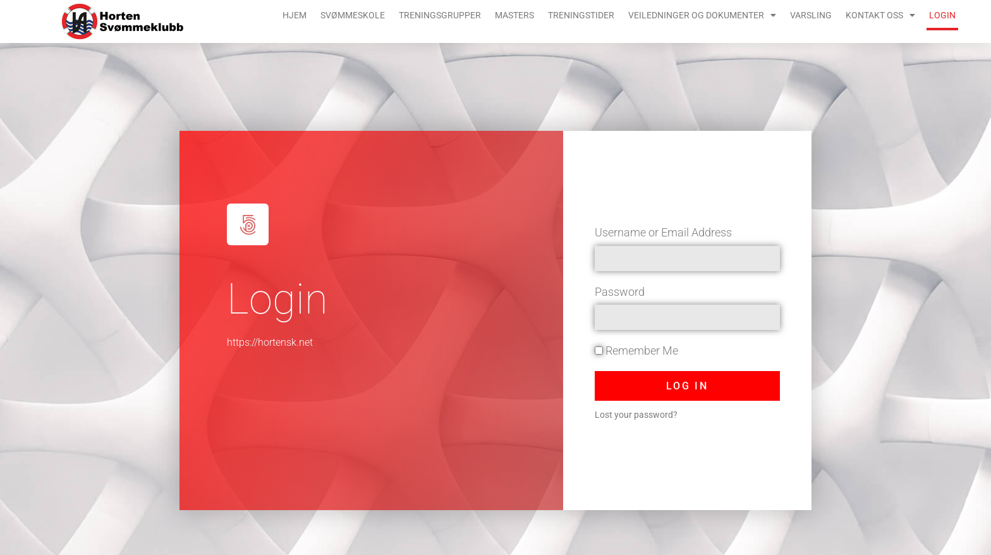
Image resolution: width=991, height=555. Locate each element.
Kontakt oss (880, 15)
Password (620, 291)
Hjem (295, 15)
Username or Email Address (663, 232)
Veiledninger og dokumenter (702, 15)
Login (942, 15)
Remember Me (636, 350)
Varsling (811, 15)
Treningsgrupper (440, 15)
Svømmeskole (352, 15)
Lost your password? (636, 415)
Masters (514, 15)
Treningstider (581, 15)
